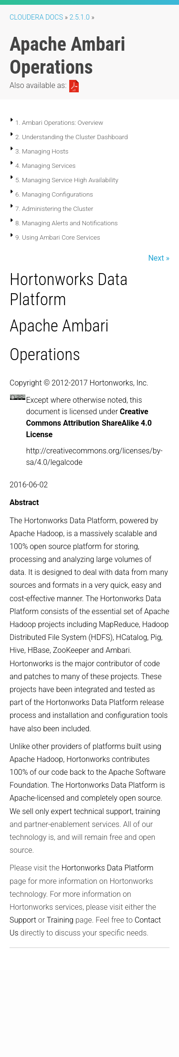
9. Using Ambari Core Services (57, 237)
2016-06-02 (29, 484)
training (147, 811)
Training (60, 920)
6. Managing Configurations (54, 194)
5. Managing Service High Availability (66, 180)
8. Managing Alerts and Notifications (66, 223)
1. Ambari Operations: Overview (59, 122)
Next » (158, 258)
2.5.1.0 (80, 17)
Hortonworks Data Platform (108, 867)
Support (23, 920)
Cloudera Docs (36, 17)
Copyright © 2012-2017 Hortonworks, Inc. (79, 382)
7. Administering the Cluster (54, 208)
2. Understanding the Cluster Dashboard (71, 137)
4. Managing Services (45, 165)
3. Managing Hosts (41, 151)
